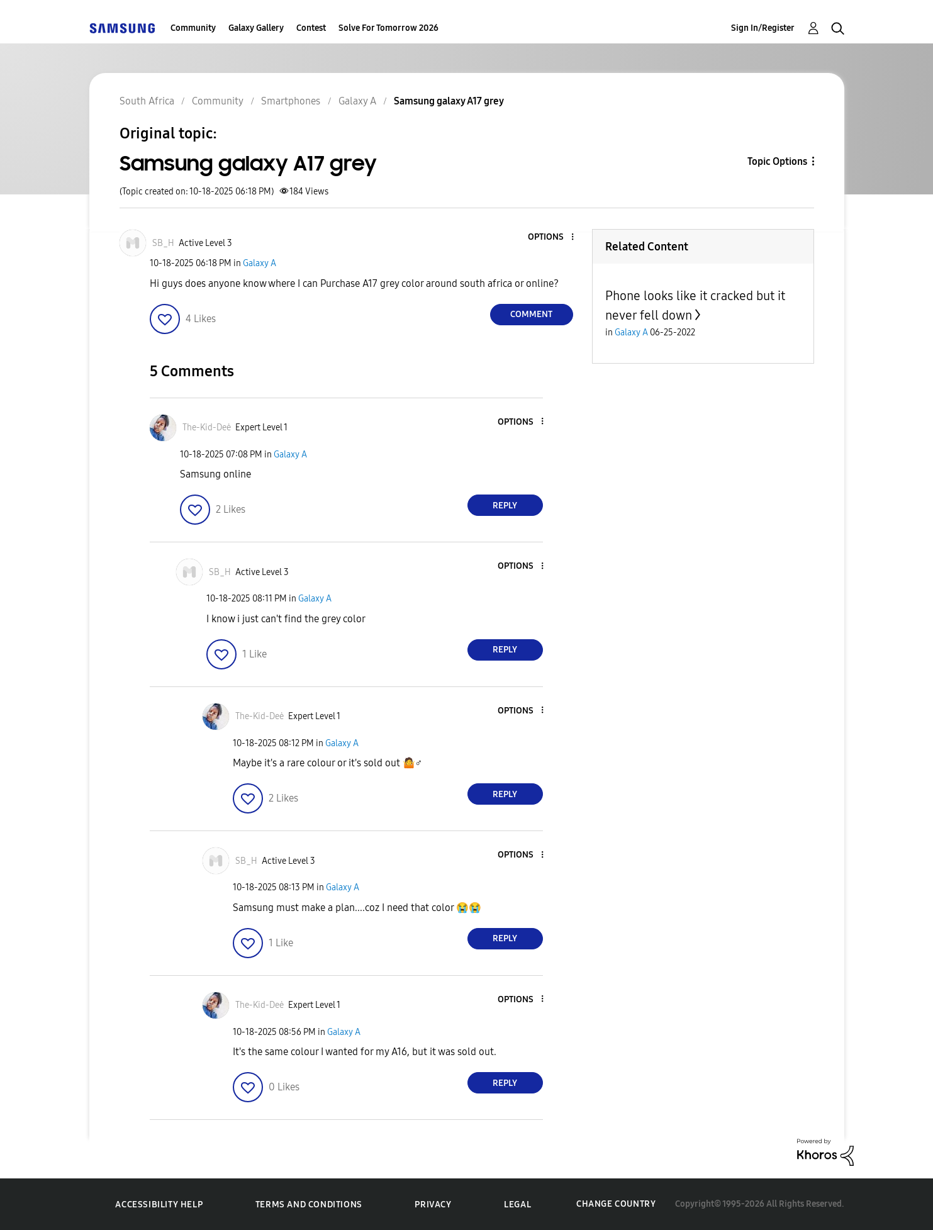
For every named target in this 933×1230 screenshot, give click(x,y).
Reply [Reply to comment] (505, 505)
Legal (517, 1204)
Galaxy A (259, 263)
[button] (551, 237)
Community (193, 28)
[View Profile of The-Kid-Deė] (206, 427)
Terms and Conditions (308, 1204)
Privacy (433, 1204)
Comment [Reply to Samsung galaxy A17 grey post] (531, 314)
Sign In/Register (763, 28)
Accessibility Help (159, 1204)
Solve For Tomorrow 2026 (388, 28)
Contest (311, 28)
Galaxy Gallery (256, 28)
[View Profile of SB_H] (163, 243)
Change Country (616, 1204)
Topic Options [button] (777, 161)
